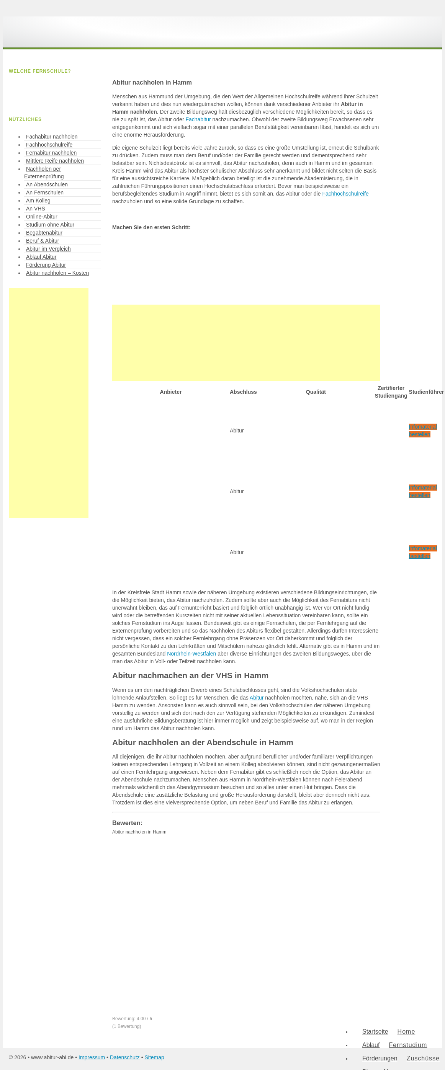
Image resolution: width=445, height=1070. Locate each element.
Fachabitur (198, 119)
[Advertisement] (246, 343)
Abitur (257, 698)
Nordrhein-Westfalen (191, 654)
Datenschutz (125, 1057)
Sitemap (154, 1057)
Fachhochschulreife (345, 194)
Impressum (92, 1057)
